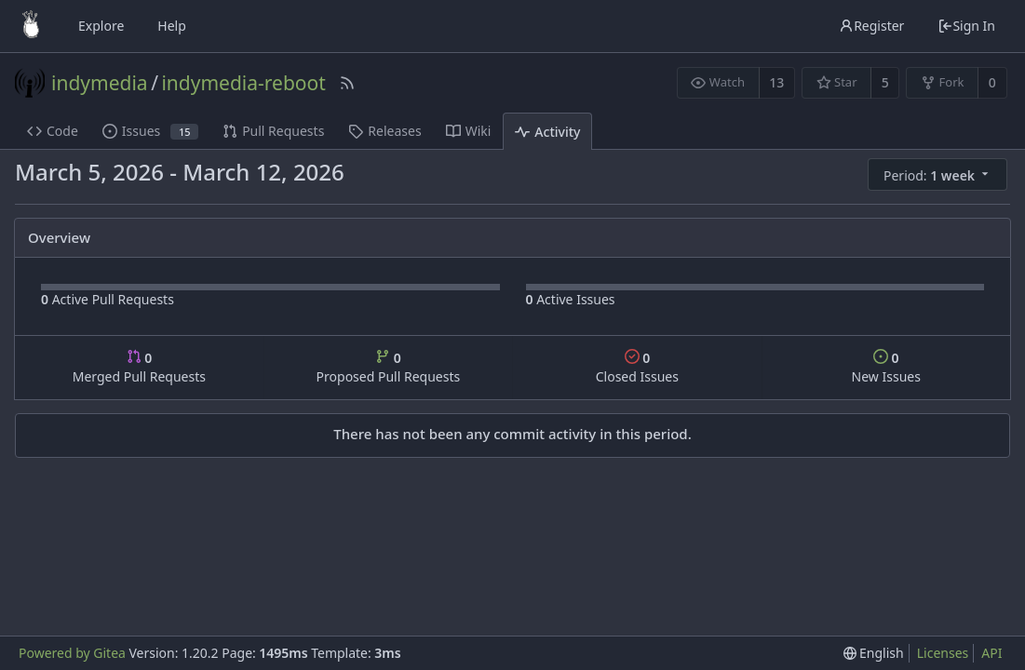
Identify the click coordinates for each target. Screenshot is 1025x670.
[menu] (939, 175)
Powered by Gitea (72, 653)
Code (52, 131)
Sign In (966, 25)
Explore (101, 25)
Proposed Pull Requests (389, 367)
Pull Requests (273, 131)
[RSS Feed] (347, 82)
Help (171, 25)
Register (871, 25)
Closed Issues (637, 367)
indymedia (99, 83)
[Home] (31, 26)
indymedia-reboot (243, 83)
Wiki (469, 131)
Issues (150, 131)
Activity (547, 132)
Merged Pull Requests (139, 367)
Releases (384, 131)
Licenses (943, 653)
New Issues (886, 367)
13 (776, 82)
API (991, 653)
